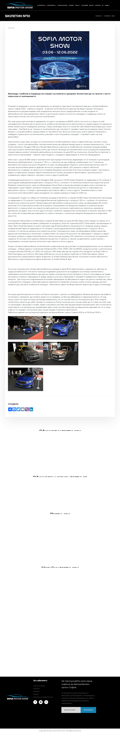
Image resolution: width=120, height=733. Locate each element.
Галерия (71, 5)
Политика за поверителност (44, 697)
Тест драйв (84, 5)
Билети (91, 5)
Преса (77, 5)
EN (102, 5)
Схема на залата (63, 5)
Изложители (51, 5)
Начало (98, 16)
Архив (106, 5)
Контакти (98, 5)
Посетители (40, 5)
